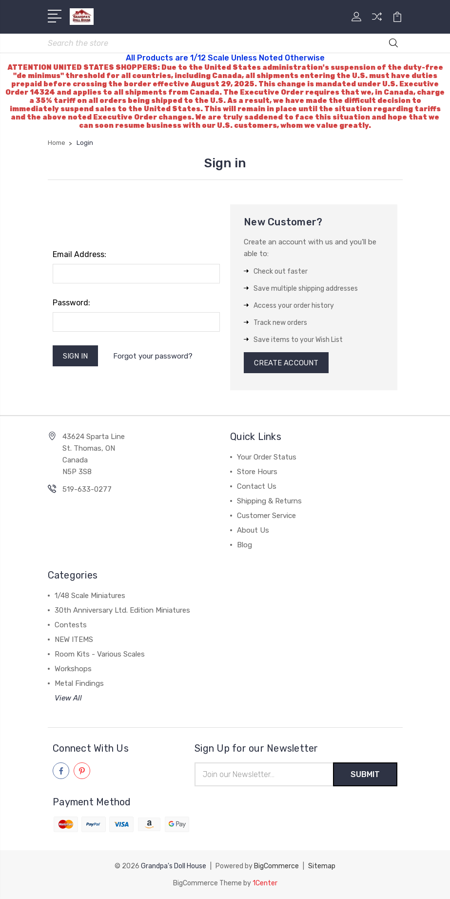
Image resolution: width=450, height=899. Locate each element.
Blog (244, 545)
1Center (265, 883)
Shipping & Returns (269, 502)
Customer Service (266, 516)
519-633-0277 (87, 490)
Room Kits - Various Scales (100, 655)
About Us (253, 531)
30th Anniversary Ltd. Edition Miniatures (122, 611)
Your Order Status (266, 458)
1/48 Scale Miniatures (90, 596)
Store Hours (257, 472)
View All (68, 699)
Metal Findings (79, 684)
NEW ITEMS (74, 640)
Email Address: (79, 255)
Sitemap (321, 866)
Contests (71, 625)
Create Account (286, 363)
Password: (71, 303)
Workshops (73, 669)
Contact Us (256, 487)
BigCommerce (276, 866)
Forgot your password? (153, 356)
